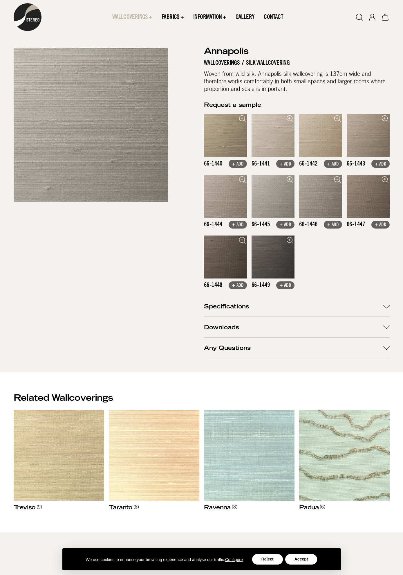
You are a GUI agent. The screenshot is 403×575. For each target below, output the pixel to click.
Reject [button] (267, 559)
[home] (27, 17)
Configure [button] (234, 559)
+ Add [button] (237, 164)
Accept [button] (301, 559)
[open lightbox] (225, 135)
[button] (132, 17)
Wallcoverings (222, 63)
